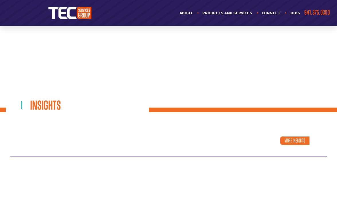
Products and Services (227, 12)
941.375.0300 (317, 12)
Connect (271, 12)
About (186, 12)
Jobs (295, 12)
